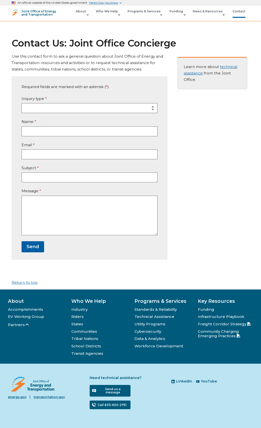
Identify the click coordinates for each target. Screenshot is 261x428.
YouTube (206, 381)
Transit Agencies (87, 353)
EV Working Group (26, 316)
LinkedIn (181, 381)
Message (31, 191)
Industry (79, 309)
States (77, 324)
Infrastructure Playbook (221, 316)
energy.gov (17, 397)
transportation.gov (49, 397)
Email (28, 145)
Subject (30, 168)
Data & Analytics (149, 338)
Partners (18, 324)
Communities (84, 331)
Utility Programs (149, 324)
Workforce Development (158, 346)
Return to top (25, 282)
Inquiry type (34, 98)
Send (32, 246)
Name (29, 121)
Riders (77, 316)
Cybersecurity (147, 331)
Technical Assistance (154, 316)
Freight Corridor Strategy (224, 324)
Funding (206, 309)
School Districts (86, 346)
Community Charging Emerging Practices (219, 333)
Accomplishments (25, 309)
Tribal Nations (84, 338)
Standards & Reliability (155, 309)
